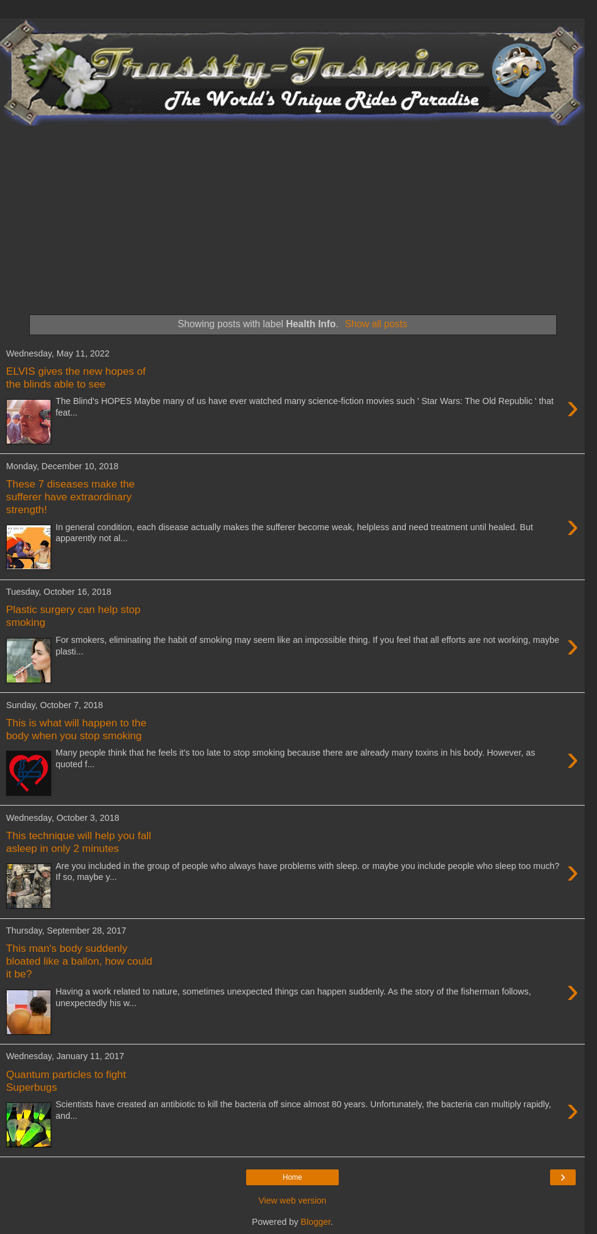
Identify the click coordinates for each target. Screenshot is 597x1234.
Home (292, 1177)
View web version (292, 1200)
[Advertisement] (292, 217)
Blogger (316, 1222)
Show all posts (376, 324)
